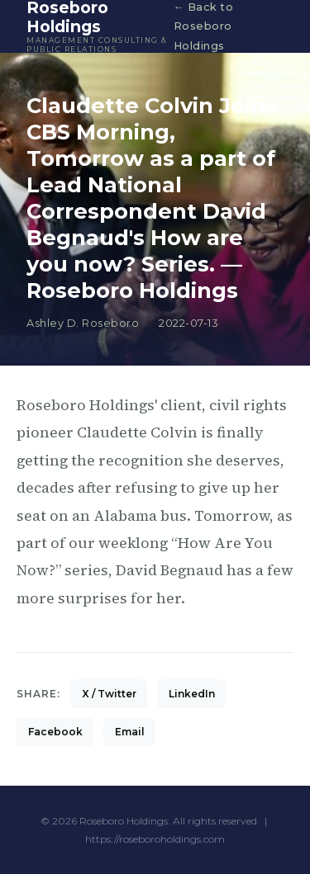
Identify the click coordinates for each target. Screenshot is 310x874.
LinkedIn (192, 693)
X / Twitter (109, 693)
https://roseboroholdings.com (155, 839)
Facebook (55, 731)
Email (130, 731)
